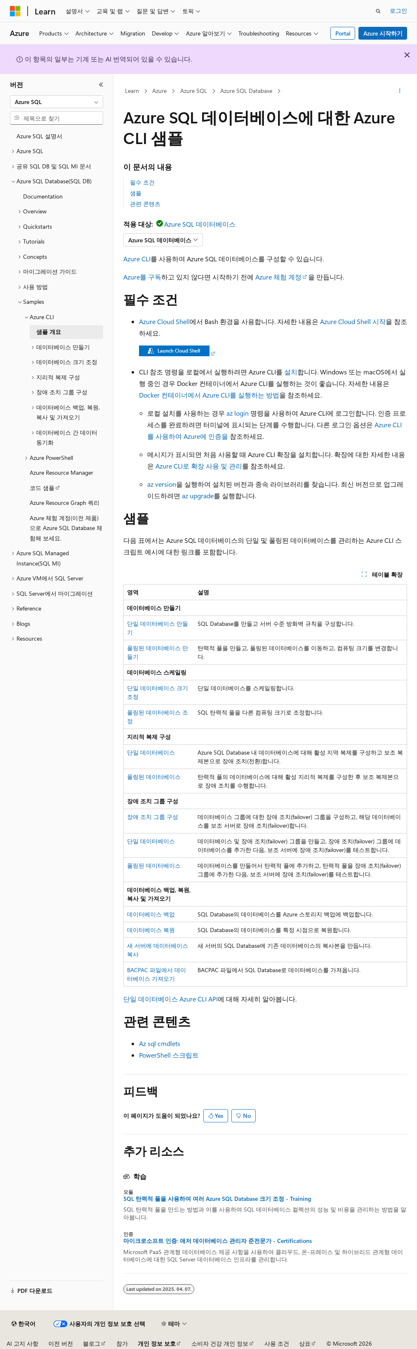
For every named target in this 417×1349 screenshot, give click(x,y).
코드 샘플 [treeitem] (42, 488)
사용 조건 (276, 1343)
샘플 (135, 193)
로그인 (398, 10)
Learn (132, 91)
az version (161, 484)
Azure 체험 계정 (278, 276)
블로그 (91, 1343)
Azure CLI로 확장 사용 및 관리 (198, 466)
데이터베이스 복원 (151, 930)
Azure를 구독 (142, 276)
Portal (343, 33)
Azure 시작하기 (383, 33)
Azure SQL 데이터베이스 (200, 224)
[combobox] (56, 102)
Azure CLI (137, 258)
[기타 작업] (400, 91)
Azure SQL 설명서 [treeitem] (39, 136)
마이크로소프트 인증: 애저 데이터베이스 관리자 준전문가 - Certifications (217, 1241)
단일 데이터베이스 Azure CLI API (170, 998)
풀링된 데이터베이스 (154, 777)
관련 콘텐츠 (145, 204)
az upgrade (198, 495)
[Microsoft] (15, 11)
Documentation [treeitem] (43, 196)
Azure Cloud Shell (164, 321)
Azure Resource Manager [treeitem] (61, 472)
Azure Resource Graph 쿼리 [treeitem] (64, 502)
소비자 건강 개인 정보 (219, 1343)
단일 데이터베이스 (151, 752)
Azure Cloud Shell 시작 (353, 321)
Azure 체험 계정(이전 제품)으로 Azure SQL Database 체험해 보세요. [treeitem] (66, 528)
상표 (305, 1343)
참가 (122, 1343)
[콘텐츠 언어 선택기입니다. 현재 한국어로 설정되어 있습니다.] (23, 1323)
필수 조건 (142, 182)
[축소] (101, 84)
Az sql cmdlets (159, 1043)
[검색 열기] (378, 11)
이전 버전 (60, 1343)
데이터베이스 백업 (151, 914)
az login (237, 413)
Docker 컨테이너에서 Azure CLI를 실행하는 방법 (209, 394)
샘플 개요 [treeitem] (48, 332)
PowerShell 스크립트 (169, 1055)
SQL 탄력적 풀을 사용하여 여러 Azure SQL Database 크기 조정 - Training (217, 1198)
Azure (159, 91)
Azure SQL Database (246, 91)
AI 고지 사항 (22, 1343)
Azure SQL (193, 91)
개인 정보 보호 (157, 1343)
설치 (290, 371)
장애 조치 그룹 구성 (152, 817)
